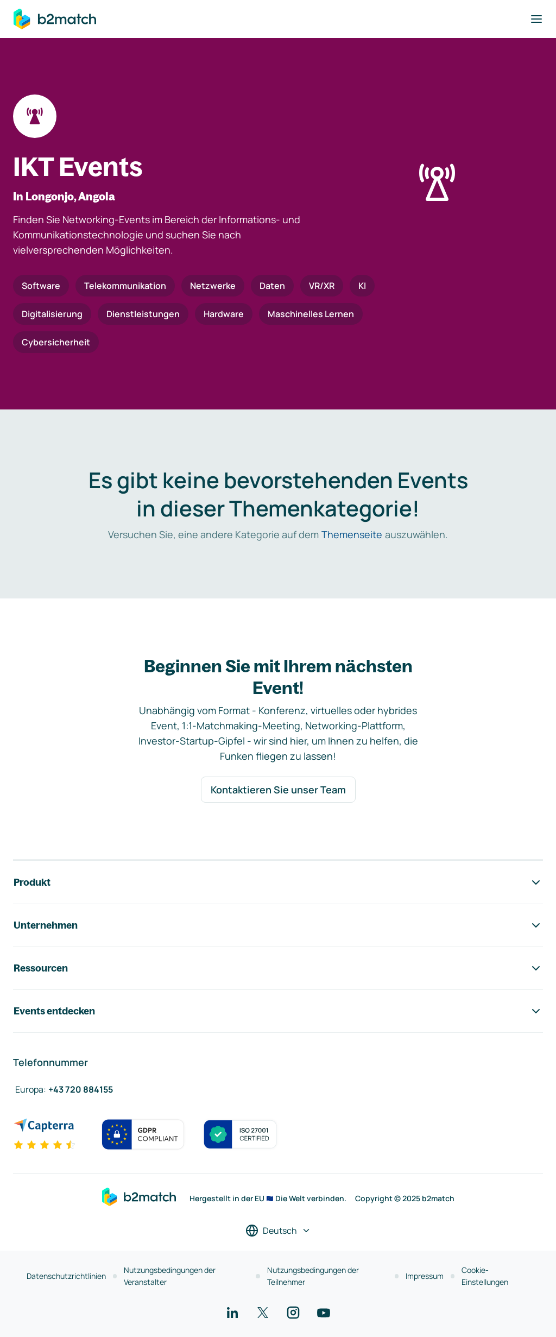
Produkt (278, 882)
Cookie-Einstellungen (485, 1276)
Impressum (425, 1276)
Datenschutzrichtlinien (66, 1276)
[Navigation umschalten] (536, 19)
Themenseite (351, 534)
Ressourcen (278, 968)
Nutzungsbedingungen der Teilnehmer (313, 1276)
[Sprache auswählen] (278, 1231)
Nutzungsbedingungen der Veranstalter (170, 1276)
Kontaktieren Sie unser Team (278, 789)
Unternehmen (278, 925)
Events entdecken (278, 1011)
